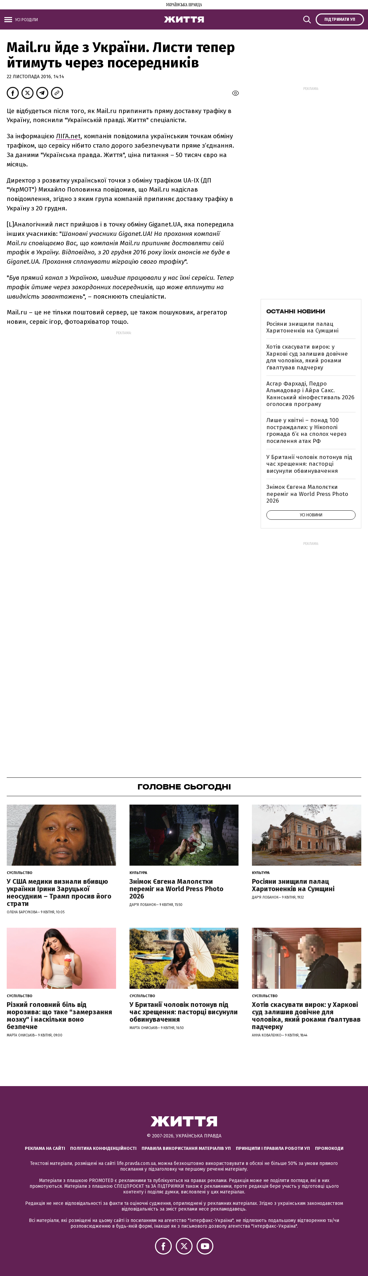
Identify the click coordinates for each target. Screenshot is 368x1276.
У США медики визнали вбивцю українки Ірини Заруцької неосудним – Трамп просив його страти (59, 892)
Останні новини (295, 311)
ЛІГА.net (68, 136)
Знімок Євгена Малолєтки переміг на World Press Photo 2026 (307, 493)
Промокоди (329, 1148)
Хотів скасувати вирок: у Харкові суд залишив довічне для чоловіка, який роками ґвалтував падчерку (307, 357)
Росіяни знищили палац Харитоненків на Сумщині (302, 327)
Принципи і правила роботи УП (273, 1148)
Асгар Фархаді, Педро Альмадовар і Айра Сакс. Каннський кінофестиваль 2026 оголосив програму (310, 394)
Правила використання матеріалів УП (186, 1148)
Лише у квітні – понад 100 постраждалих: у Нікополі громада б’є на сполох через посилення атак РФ (306, 430)
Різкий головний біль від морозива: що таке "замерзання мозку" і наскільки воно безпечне (59, 1016)
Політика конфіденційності (103, 1148)
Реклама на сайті (45, 1148)
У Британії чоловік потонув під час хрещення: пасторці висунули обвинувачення (309, 464)
